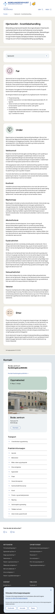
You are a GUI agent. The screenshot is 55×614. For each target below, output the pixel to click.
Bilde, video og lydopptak (19, 462)
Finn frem (15, 428)
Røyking (13, 500)
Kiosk (13, 490)
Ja (6, 532)
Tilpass (33, 608)
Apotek (13, 453)
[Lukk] (51, 590)
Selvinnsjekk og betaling (18, 504)
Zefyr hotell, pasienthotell (19, 514)
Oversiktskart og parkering (19, 441)
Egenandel (14, 472)
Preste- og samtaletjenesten (20, 495)
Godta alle (11, 608)
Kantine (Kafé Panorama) (18, 486)
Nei (14, 532)
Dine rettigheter (16, 467)
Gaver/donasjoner (17, 481)
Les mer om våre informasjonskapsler (17, 598)
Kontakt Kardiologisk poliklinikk (17, 373)
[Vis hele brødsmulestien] (11, 14)
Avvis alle (22, 608)
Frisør (13, 476)
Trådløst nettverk (16, 509)
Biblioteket (14, 458)
